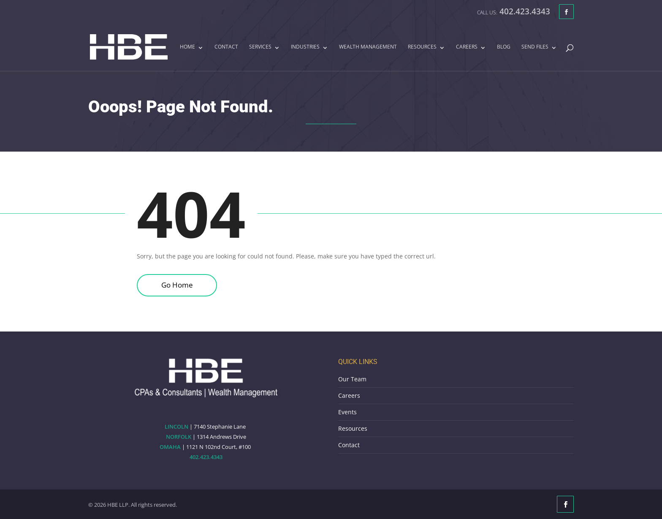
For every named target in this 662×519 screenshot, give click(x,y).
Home (187, 47)
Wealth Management (368, 47)
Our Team (352, 379)
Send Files (534, 47)
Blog (503, 47)
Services (260, 47)
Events (347, 412)
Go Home (177, 285)
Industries (305, 47)
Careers (467, 47)
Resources (422, 47)
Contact (226, 47)
